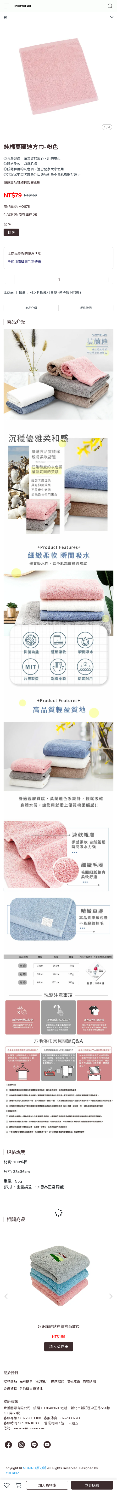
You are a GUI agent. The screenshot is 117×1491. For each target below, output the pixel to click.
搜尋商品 (10, 1381)
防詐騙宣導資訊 (31, 1389)
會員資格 (10, 1389)
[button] (110, 1296)
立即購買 (92, 1485)
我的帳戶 (42, 1381)
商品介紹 (31, 308)
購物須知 (89, 1381)
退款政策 (57, 1381)
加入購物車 (47, 1485)
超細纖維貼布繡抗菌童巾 (59, 1326)
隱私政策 (73, 1381)
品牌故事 (26, 1381)
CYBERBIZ (11, 1473)
